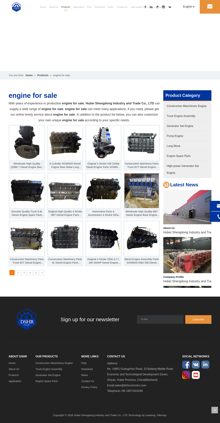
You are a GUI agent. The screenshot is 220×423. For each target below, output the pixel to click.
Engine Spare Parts (46, 381)
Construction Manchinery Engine (54, 363)
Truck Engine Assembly (48, 369)
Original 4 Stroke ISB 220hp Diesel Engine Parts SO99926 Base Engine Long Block (103, 165)
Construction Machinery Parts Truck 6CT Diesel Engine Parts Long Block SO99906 (27, 261)
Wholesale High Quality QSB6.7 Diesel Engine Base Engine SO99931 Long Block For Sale (26, 165)
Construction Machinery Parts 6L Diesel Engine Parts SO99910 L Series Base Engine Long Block (65, 261)
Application (78, 7)
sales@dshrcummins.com (130, 385)
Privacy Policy (89, 387)
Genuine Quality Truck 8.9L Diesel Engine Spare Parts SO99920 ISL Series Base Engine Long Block (26, 213)
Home (43, 7)
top (214, 410)
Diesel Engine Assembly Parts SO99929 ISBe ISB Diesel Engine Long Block (141, 261)
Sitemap (161, 415)
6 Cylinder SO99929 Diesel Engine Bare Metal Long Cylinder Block (65, 165)
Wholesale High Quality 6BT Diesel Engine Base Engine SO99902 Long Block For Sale (141, 213)
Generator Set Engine (47, 375)
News (110, 7)
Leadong (150, 415)
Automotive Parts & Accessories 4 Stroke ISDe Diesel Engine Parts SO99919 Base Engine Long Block (103, 213)
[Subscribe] (198, 319)
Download (100, 7)
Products (65, 7)
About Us (53, 7)
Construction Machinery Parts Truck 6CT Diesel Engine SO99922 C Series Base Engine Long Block (141, 165)
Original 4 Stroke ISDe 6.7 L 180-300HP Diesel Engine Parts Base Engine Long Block (103, 261)
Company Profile (173, 277)
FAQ (89, 7)
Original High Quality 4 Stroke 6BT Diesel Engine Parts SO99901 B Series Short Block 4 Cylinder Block (65, 213)
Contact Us (122, 7)
